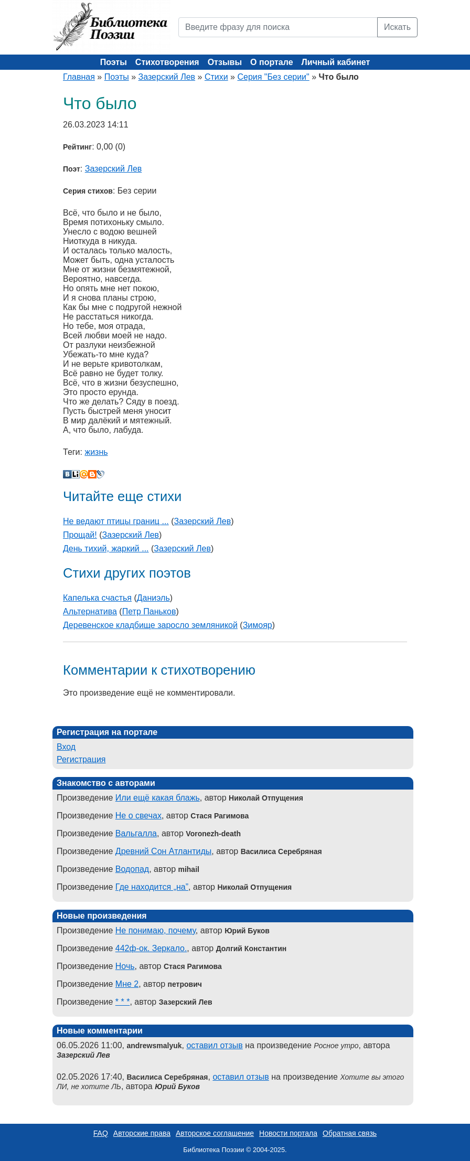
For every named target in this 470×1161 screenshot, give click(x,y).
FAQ (100, 1133)
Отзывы (225, 62)
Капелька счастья (97, 597)
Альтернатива (90, 611)
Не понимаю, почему (155, 930)
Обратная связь (350, 1133)
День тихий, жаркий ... (106, 548)
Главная (79, 76)
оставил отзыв (214, 1045)
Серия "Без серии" (273, 76)
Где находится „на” (151, 886)
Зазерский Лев (167, 76)
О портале (271, 62)
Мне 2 (126, 983)
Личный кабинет (336, 62)
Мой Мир (84, 474)
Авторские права (141, 1133)
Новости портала (288, 1133)
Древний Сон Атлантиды (163, 851)
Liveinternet (75, 474)
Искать (397, 27)
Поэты (113, 62)
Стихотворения (167, 62)
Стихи (216, 76)
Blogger (92, 474)
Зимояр (257, 625)
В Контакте (67, 474)
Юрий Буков (177, 1086)
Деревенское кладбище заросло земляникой (150, 625)
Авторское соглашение (215, 1133)
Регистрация (81, 759)
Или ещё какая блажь (157, 797)
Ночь (125, 966)
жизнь (96, 452)
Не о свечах (138, 815)
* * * (122, 1001)
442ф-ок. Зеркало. (151, 948)
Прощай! (80, 534)
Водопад (132, 869)
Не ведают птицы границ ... (116, 521)
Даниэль (153, 597)
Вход (66, 746)
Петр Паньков (149, 611)
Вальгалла (136, 833)
